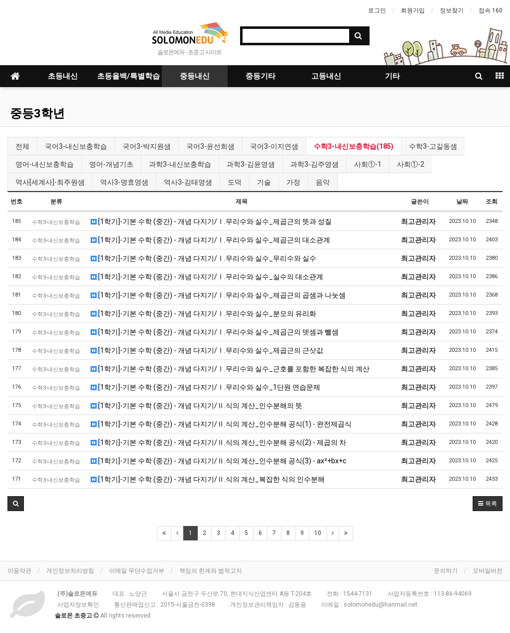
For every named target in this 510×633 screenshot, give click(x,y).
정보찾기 (452, 10)
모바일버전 (488, 570)
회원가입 (413, 10)
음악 (323, 182)
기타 (392, 76)
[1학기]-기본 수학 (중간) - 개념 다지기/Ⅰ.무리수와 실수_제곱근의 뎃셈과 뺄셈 (215, 332)
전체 (22, 146)
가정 (293, 182)
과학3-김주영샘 (314, 164)
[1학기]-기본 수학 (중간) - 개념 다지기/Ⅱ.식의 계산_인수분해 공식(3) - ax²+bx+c (218, 461)
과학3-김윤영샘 (251, 164)
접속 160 (491, 10)
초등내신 (63, 76)
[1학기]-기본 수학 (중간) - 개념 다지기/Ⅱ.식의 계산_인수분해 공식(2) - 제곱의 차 (218, 442)
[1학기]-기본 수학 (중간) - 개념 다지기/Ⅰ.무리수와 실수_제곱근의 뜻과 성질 (211, 221)
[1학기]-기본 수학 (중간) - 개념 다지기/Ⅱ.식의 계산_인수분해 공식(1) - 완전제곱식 (221, 424)
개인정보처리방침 (70, 570)
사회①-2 (410, 164)
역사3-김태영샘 (188, 182)
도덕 (235, 182)
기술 (264, 182)
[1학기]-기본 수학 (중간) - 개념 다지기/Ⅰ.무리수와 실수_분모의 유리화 (203, 313)
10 (317, 532)
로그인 (377, 10)
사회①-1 (368, 164)
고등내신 (326, 76)
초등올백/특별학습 (128, 76)
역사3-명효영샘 (124, 182)
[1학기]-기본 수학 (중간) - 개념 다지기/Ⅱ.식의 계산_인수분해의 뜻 (196, 406)
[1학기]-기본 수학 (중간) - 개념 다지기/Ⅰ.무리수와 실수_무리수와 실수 (203, 258)
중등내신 (195, 76)
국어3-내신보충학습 (76, 146)
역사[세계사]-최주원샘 (50, 182)
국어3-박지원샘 (147, 146)
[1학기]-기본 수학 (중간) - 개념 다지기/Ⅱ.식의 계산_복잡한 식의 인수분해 (208, 479)
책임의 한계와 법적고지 (210, 570)
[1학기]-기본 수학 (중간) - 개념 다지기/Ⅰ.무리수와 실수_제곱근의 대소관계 (210, 240)
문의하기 (446, 570)
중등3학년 (37, 113)
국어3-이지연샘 (274, 146)
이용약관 (19, 570)
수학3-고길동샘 (433, 146)
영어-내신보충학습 (44, 164)
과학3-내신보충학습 (180, 164)
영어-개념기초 (111, 164)
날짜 (462, 201)
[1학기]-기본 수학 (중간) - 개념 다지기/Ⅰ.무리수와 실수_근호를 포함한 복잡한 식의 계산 (230, 369)
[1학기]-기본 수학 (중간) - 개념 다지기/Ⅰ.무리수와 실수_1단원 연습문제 (205, 387)
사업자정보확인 (78, 604)
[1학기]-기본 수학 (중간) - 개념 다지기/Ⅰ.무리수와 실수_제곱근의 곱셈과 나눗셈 (218, 295)
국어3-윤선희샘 (210, 146)
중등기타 (260, 76)
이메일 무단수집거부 (136, 570)
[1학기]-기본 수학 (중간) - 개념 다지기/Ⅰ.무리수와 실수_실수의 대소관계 (207, 277)
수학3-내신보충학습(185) (353, 146)
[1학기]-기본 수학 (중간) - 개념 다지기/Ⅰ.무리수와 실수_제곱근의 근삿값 (207, 350)
